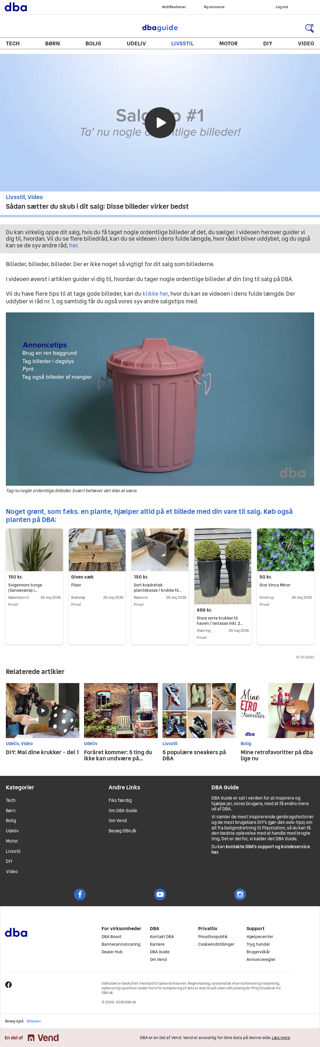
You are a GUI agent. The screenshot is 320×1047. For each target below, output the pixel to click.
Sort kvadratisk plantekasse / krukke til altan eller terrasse (157, 590)
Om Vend (118, 820)
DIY (267, 43)
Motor (228, 43)
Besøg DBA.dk (122, 830)
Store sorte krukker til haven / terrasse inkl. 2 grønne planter (220, 623)
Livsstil (182, 43)
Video (306, 43)
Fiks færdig (120, 800)
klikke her (155, 294)
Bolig (93, 43)
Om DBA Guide (123, 810)
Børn (52, 43)
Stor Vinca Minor (274, 585)
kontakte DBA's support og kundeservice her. (260, 849)
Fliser (76, 585)
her (73, 245)
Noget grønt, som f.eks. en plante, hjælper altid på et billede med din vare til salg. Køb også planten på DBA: (149, 515)
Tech (13, 43)
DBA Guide (160, 28)
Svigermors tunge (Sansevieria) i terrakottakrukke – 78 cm (32, 590)
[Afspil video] (160, 122)
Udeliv (136, 43)
